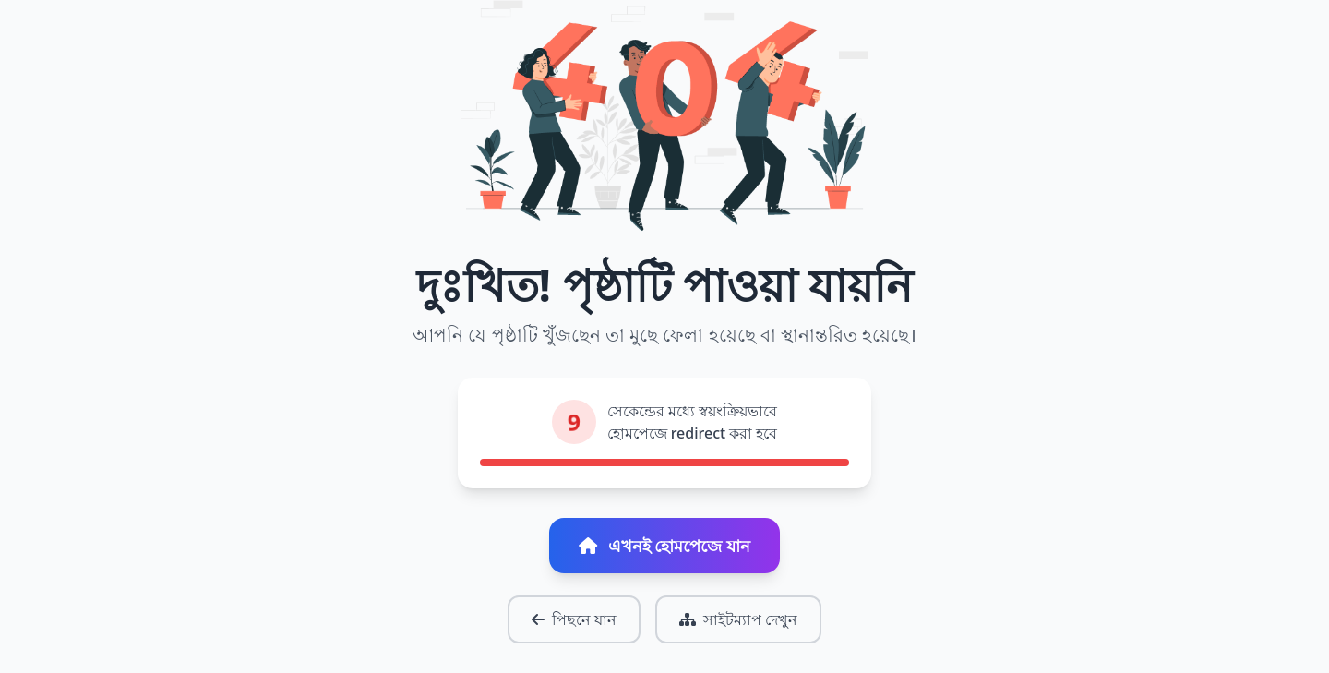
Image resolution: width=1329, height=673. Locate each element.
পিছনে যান (574, 619)
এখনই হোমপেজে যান (664, 546)
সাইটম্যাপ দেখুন (738, 619)
